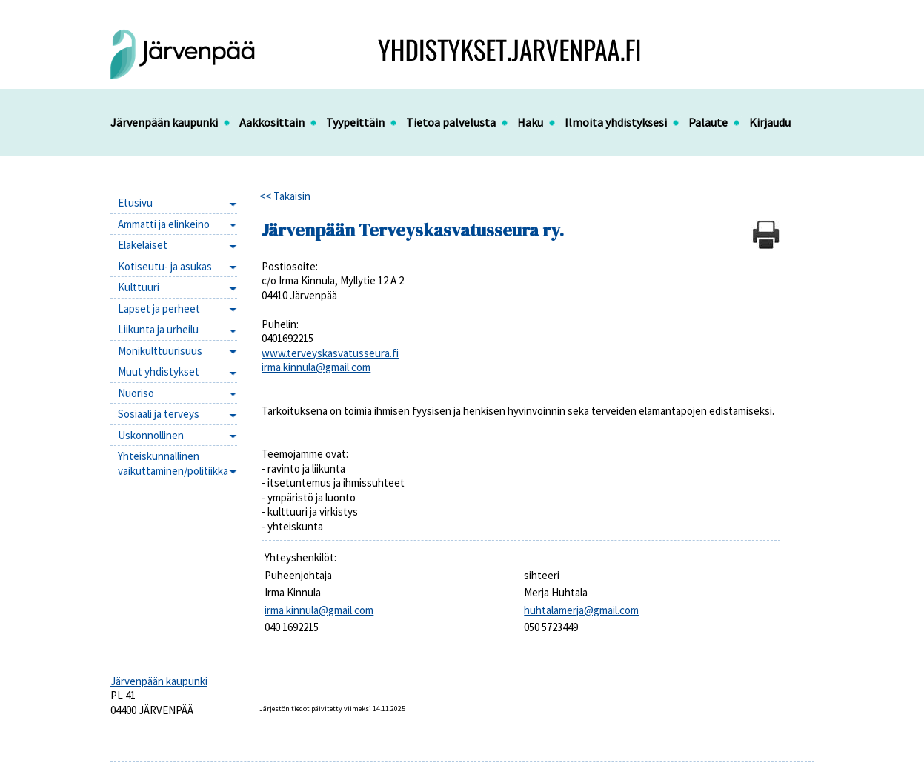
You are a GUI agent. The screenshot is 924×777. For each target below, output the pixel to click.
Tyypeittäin (355, 122)
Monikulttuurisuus (160, 351)
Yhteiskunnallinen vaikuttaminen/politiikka (173, 463)
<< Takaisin (284, 196)
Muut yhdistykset (158, 371)
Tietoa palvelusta (451, 122)
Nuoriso (136, 393)
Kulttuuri (138, 287)
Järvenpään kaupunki (164, 122)
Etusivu (135, 203)
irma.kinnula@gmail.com (316, 367)
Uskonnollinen (151, 435)
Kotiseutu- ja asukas (165, 266)
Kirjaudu (770, 122)
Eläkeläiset (142, 245)
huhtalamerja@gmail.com (581, 610)
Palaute (708, 122)
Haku (530, 122)
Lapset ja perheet (159, 308)
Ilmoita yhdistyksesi (616, 122)
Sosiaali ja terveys (158, 414)
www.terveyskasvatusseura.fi (330, 353)
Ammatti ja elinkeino (164, 224)
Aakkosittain (272, 122)
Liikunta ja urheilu (158, 329)
